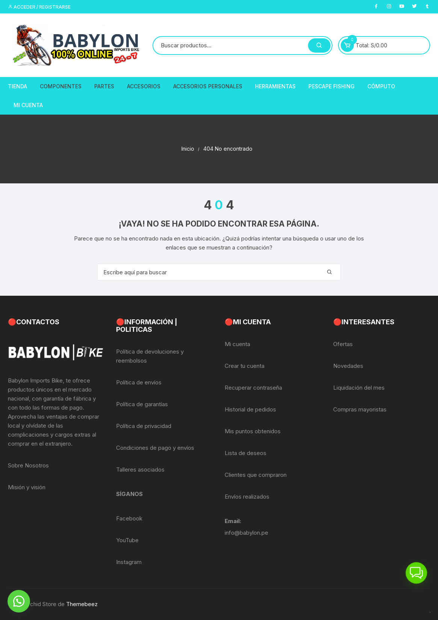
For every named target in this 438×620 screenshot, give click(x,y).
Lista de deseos (245, 453)
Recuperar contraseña (253, 387)
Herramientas (275, 86)
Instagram (129, 562)
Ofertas (343, 344)
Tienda (17, 86)
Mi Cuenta (28, 105)
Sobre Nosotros (28, 465)
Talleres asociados (140, 469)
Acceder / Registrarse (39, 7)
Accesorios (143, 86)
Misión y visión (26, 487)
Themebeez (82, 604)
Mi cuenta (237, 344)
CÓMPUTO (381, 86)
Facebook (129, 518)
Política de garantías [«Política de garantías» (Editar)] (142, 404)
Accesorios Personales (207, 86)
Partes (104, 86)
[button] (19, 601)
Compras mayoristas (360, 409)
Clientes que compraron (256, 474)
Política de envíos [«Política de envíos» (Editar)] (139, 382)
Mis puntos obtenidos (253, 431)
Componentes (61, 86)
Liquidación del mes (359, 387)
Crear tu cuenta (244, 365)
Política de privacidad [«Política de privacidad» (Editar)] (143, 425)
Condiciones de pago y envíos (155, 447)
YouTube (127, 540)
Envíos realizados (247, 496)
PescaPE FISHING (331, 86)
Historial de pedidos (250, 409)
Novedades (348, 365)
